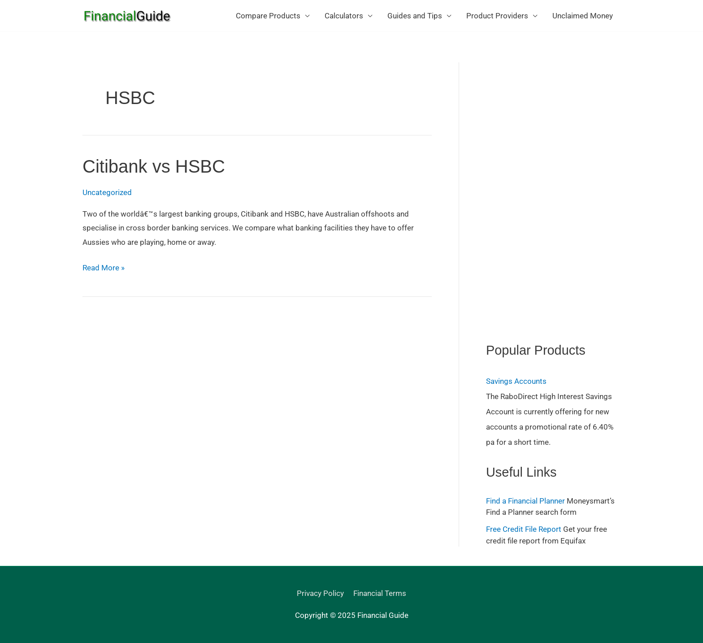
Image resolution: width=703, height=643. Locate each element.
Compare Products (268, 15)
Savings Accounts (516, 381)
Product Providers (497, 15)
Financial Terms (379, 593)
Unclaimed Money (582, 15)
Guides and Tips (414, 15)
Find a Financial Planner (525, 500)
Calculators (344, 15)
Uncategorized (107, 192)
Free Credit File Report (523, 529)
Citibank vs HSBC (153, 166)
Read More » (103, 268)
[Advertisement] (553, 196)
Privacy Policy (320, 593)
